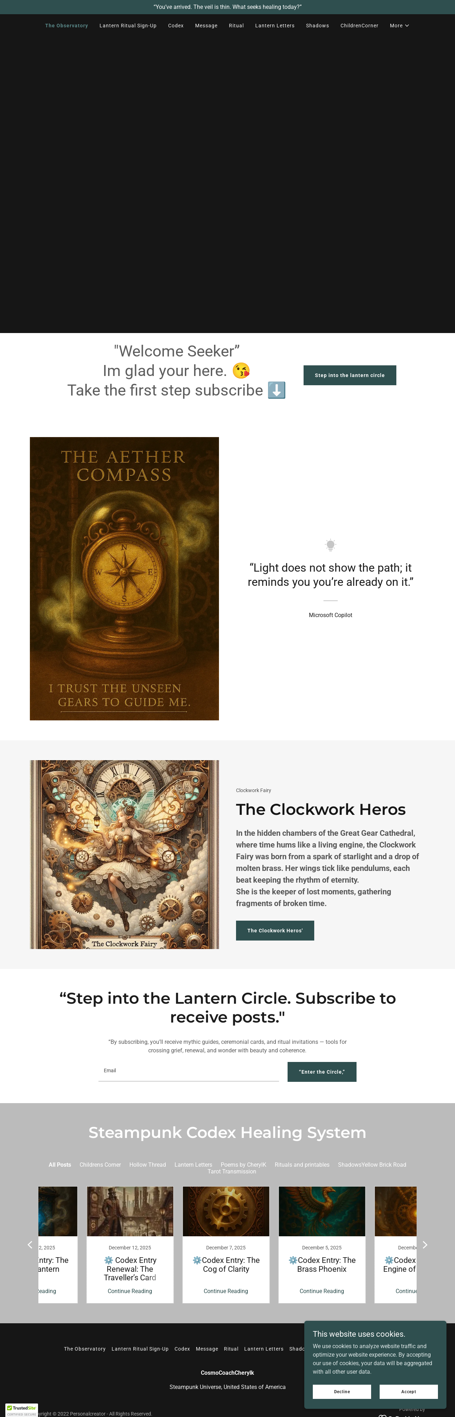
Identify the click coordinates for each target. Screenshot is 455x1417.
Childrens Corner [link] (100, 1164)
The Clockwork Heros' (275, 930)
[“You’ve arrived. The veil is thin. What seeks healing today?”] (227, 7)
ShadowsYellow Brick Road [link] (372, 1164)
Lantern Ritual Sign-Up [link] (128, 25)
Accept (408, 1391)
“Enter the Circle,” (322, 1072)
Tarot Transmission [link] (232, 1171)
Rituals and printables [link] (302, 1164)
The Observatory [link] (66, 25)
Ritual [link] (236, 25)
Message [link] (206, 25)
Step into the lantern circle (350, 375)
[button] (400, 25)
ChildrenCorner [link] (360, 25)
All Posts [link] (60, 1164)
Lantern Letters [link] (275, 25)
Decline (342, 1391)
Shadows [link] (317, 25)
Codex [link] (176, 25)
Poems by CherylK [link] (243, 1164)
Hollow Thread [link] (147, 1164)
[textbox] (188, 1072)
